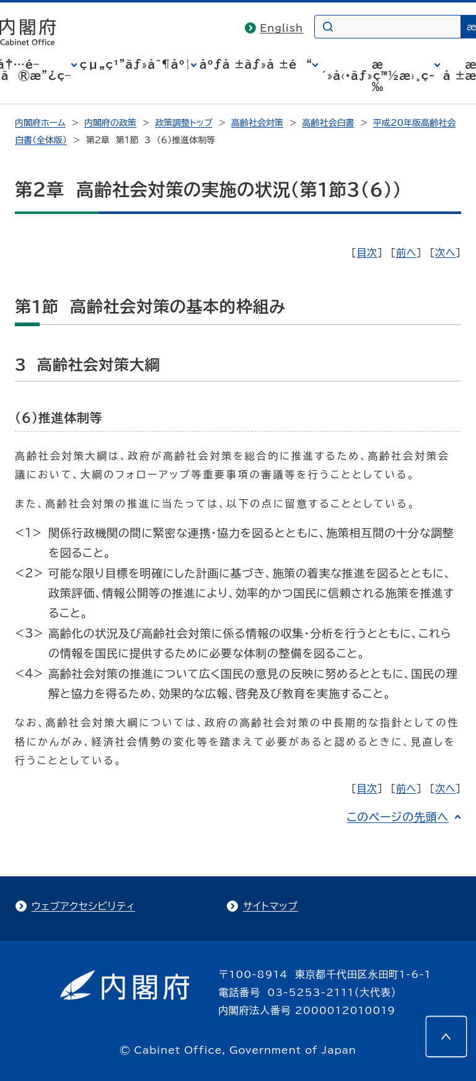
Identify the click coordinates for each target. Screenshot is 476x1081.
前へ (406, 252)
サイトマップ (270, 906)
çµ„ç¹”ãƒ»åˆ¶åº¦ (135, 64)
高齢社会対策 (257, 122)
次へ (445, 252)
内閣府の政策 (110, 122)
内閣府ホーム (40, 122)
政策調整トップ (183, 122)
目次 (366, 252)
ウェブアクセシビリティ (83, 906)
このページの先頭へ (397, 816)
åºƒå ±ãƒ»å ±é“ (256, 64)
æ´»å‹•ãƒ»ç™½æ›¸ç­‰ (377, 75)
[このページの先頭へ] (446, 1036)
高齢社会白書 (328, 122)
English (281, 28)
